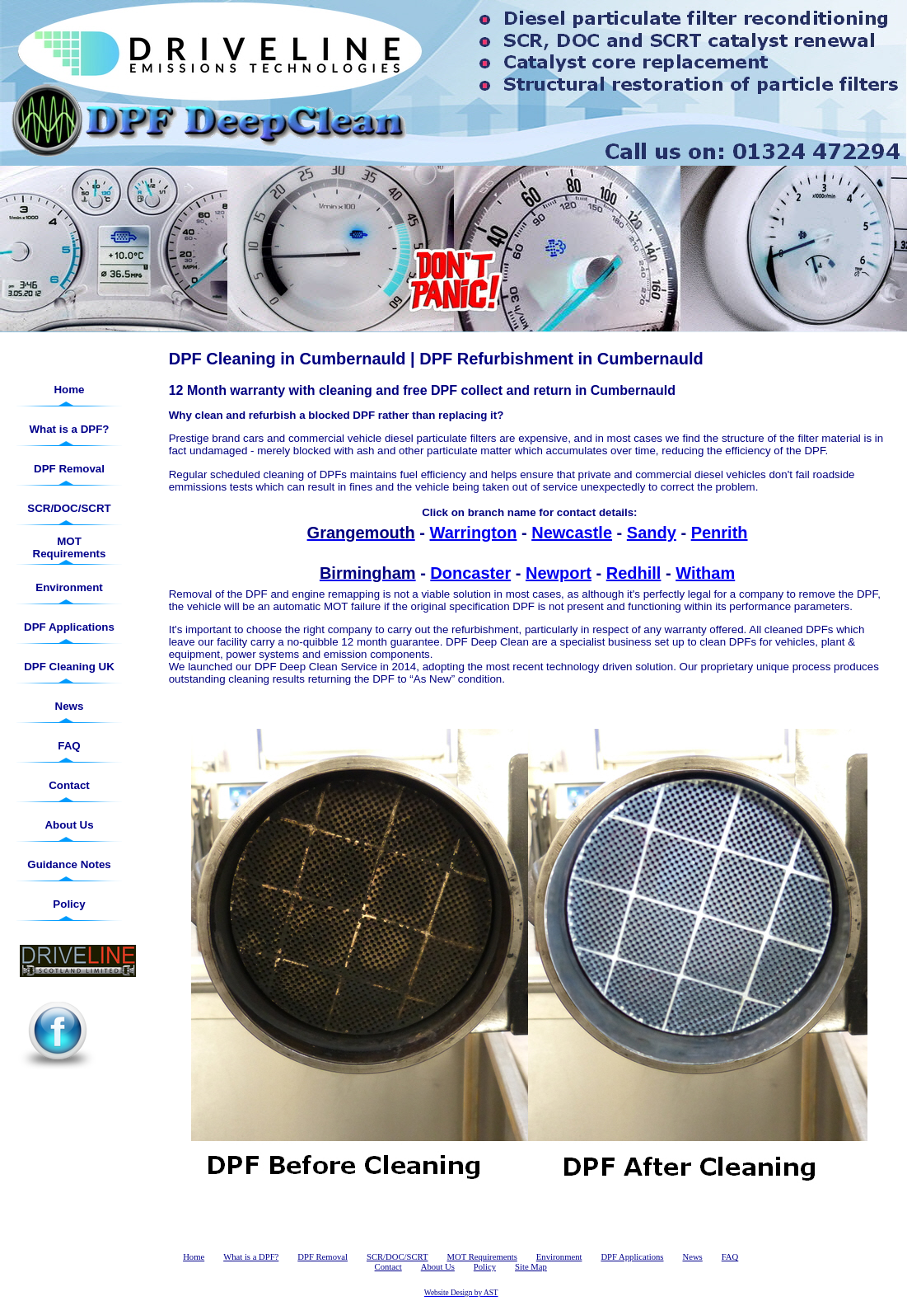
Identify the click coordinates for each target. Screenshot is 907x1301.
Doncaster (470, 573)
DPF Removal (69, 469)
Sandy (651, 533)
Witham (705, 573)
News (69, 706)
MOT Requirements (69, 547)
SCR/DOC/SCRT (68, 508)
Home (69, 389)
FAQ (69, 746)
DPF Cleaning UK (69, 666)
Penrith (719, 533)
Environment (68, 587)
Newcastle (571, 533)
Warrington (473, 533)
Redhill (634, 573)
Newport (558, 573)
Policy (69, 904)
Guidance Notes (68, 864)
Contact (69, 785)
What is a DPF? (69, 429)
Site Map (531, 1266)
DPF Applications (69, 627)
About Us (68, 825)
